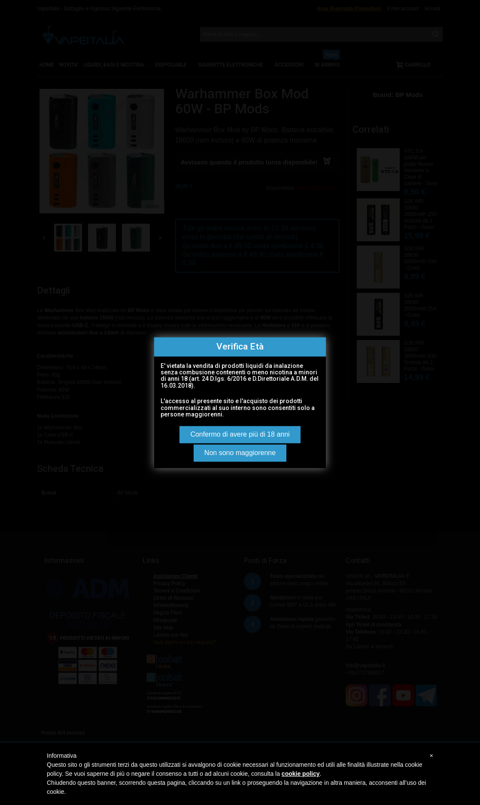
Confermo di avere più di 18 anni (239, 434)
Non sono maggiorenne (240, 452)
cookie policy (301, 773)
